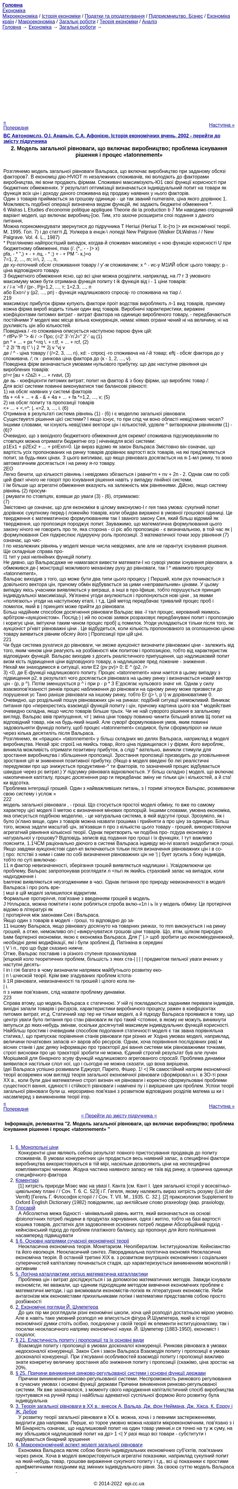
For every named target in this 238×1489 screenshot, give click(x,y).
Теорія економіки (119, 21)
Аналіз (149, 21)
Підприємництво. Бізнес (176, 16)
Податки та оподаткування (115, 16)
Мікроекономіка (20, 16)
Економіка (13, 10)
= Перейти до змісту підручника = (119, 1115)
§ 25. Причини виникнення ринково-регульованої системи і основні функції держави (111, 1373)
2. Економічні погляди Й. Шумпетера (57, 1307)
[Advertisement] (119, 73)
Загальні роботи (77, 21)
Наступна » (222, 125)
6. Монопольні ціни (37, 1147)
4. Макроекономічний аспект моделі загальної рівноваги (79, 1444)
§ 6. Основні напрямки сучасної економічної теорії (72, 1241)
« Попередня (15, 125)
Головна (11, 27)
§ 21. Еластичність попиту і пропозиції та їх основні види (80, 1340)
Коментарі (27, 1180)
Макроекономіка (36, 21)
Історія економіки (61, 16)
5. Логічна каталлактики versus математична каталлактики (82, 1274)
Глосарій (25, 1207)
